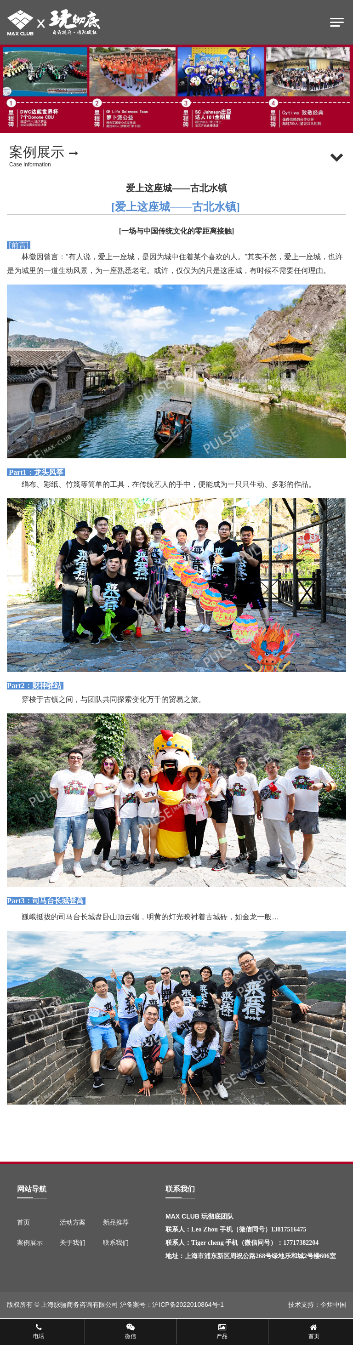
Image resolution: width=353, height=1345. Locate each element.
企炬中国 (333, 1304)
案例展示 (30, 1242)
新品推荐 (116, 1222)
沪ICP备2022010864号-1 (188, 1304)
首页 (23, 1222)
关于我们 (72, 1242)
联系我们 (116, 1242)
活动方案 (72, 1222)
